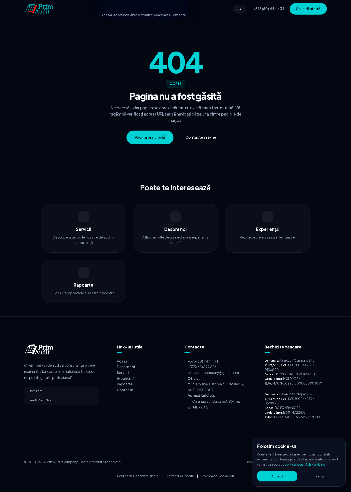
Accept (277, 476)
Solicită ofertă (308, 8)
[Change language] (239, 9)
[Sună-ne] (267, 8)
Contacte (196, 9)
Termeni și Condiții (180, 476)
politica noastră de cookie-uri (306, 464)
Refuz (320, 476)
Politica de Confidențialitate (137, 476)
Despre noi (108, 9)
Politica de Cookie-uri (218, 476)
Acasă (88, 9)
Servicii (129, 9)
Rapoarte (174, 9)
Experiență (150, 9)
